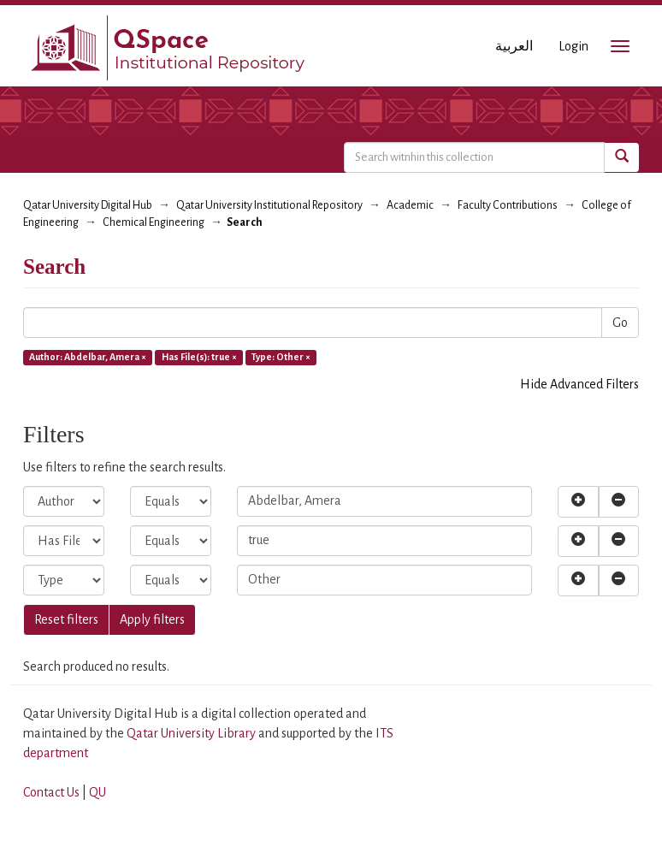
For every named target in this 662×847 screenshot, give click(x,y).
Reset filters (66, 619)
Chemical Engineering (153, 222)
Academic (410, 205)
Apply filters (152, 619)
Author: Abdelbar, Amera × (87, 357)
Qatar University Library (192, 733)
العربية (514, 46)
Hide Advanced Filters (579, 384)
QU (97, 792)
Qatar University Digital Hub (87, 205)
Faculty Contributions (508, 205)
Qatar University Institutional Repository (269, 205)
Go (620, 322)
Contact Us (51, 792)
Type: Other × (280, 357)
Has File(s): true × (199, 357)
